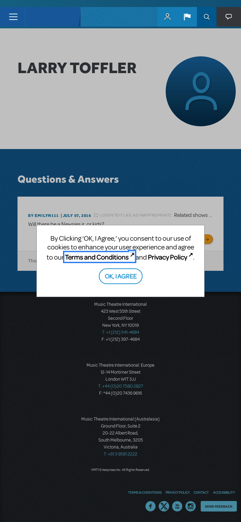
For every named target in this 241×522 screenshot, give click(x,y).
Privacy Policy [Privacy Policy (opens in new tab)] (167, 257)
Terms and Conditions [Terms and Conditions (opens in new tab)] (97, 257)
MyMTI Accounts (167, 17)
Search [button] (206, 17)
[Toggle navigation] (13, 17)
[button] (187, 17)
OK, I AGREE (121, 276)
